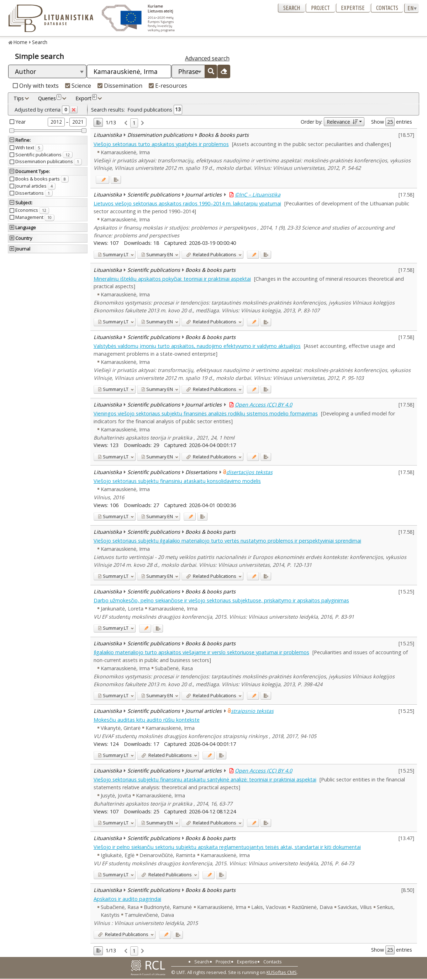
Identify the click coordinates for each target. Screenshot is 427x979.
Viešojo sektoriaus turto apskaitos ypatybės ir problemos (161, 144)
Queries (49, 98)
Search (291, 8)
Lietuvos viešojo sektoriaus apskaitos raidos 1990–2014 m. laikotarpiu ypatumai (187, 203)
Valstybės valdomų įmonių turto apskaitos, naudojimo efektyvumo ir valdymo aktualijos (197, 346)
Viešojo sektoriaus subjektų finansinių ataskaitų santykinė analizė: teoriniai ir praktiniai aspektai (205, 779)
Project (320, 8)
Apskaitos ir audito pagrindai (127, 898)
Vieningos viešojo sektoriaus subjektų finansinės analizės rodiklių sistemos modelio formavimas (206, 413)
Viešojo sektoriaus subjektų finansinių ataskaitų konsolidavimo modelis (177, 481)
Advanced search (207, 58)
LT (113, 254)
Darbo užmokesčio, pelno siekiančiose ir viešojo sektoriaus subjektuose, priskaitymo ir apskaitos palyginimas (221, 600)
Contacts (387, 8)
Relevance (342, 121)
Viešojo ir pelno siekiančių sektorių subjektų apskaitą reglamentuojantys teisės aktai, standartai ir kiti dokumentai (227, 847)
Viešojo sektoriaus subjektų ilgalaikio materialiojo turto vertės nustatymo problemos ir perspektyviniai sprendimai (227, 540)
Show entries (391, 122)
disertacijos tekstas (249, 472)
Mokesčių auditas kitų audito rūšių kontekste (147, 719)
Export (86, 98)
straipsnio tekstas (252, 711)
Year (21, 121)
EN (157, 254)
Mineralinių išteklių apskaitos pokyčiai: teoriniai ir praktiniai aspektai (172, 278)
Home (20, 42)
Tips (19, 98)
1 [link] (134, 122)
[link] (126, 123)
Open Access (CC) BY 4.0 (263, 404)
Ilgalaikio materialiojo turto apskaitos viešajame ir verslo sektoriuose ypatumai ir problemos (201, 652)
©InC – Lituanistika (257, 194)
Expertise (353, 8)
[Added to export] (116, 180)
